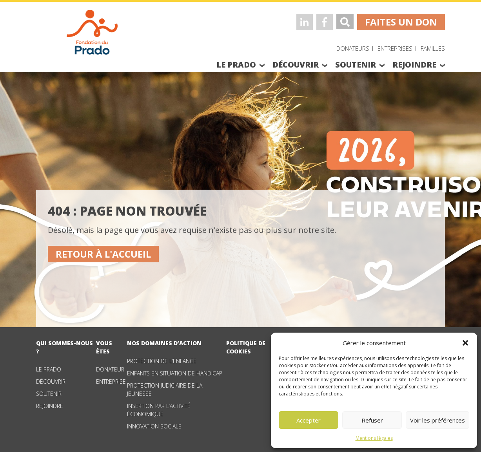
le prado (236, 64)
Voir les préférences (437, 420)
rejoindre (414, 64)
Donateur (110, 369)
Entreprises (395, 48)
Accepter (308, 420)
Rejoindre (49, 406)
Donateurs (352, 48)
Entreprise (111, 381)
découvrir (295, 64)
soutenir (355, 64)
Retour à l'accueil (103, 253)
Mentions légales (374, 438)
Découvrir (50, 381)
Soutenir (49, 393)
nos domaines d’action (164, 343)
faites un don (401, 21)
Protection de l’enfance (161, 361)
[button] (465, 343)
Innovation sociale (154, 426)
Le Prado (48, 369)
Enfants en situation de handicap (174, 373)
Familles (433, 48)
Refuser (372, 420)
